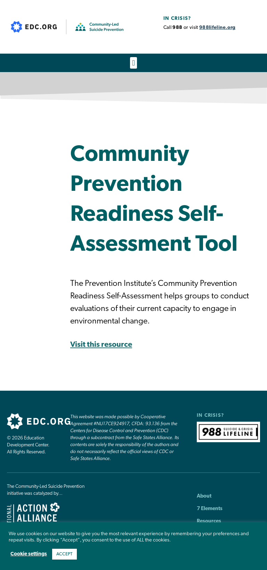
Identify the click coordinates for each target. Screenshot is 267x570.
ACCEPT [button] (64, 554)
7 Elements (209, 509)
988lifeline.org (217, 27)
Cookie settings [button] (28, 554)
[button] (133, 63)
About (204, 496)
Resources (209, 521)
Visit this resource (101, 345)
